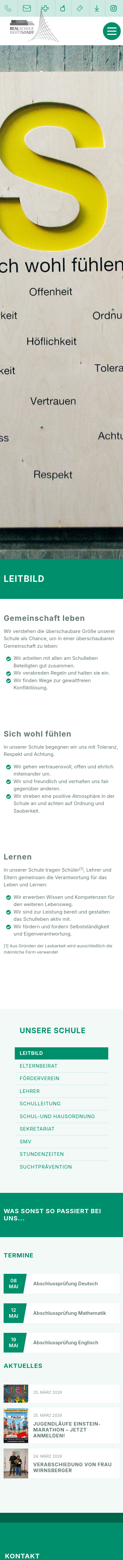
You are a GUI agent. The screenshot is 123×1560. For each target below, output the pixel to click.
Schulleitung (61, 1104)
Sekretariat (61, 1129)
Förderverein (61, 1079)
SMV (61, 1141)
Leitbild (61, 1053)
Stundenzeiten (61, 1154)
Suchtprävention (61, 1167)
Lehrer (61, 1091)
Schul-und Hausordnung (61, 1116)
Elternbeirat (61, 1066)
